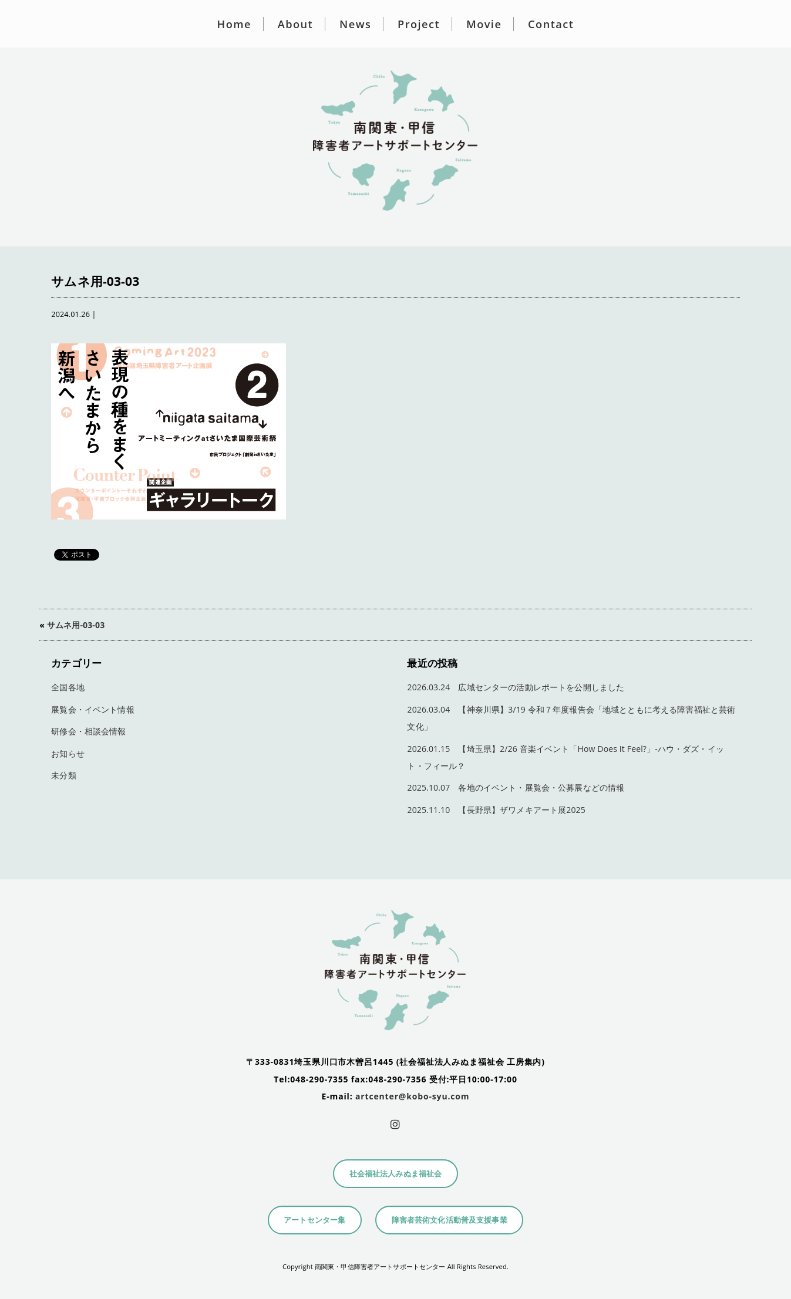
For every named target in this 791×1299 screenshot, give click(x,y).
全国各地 (68, 687)
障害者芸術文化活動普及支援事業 (449, 1220)
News (355, 24)
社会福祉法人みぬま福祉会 (395, 1174)
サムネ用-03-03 (76, 624)
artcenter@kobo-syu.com (412, 1096)
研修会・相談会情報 (88, 731)
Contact (551, 24)
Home (234, 24)
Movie (483, 24)
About (295, 24)
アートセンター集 (314, 1220)
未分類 (63, 775)
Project (419, 24)
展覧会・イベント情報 (92, 709)
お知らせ (68, 753)
